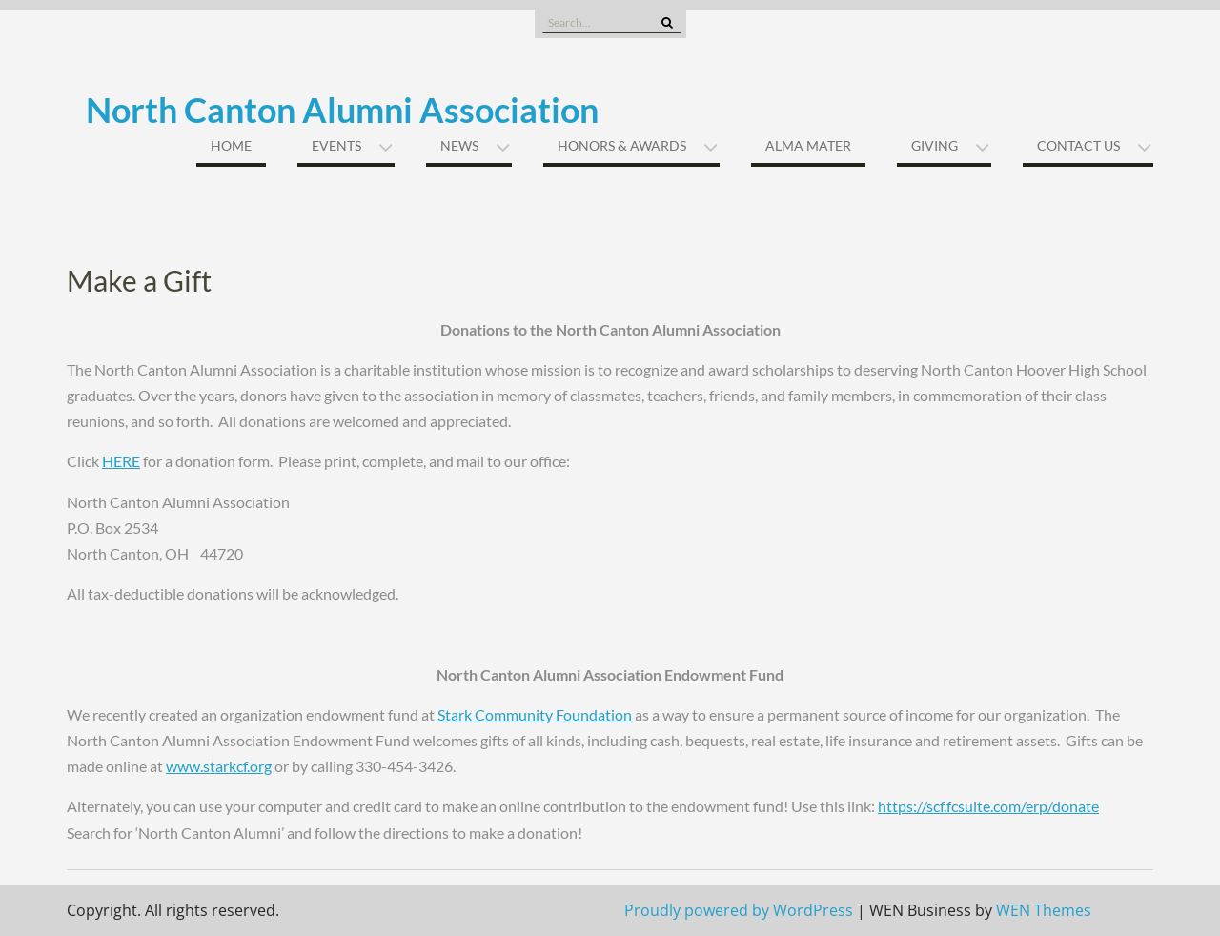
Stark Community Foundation (534, 714)
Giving (934, 145)
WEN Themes (1043, 910)
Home (231, 145)
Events (336, 145)
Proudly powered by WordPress (738, 910)
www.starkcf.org (219, 766)
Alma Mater (808, 145)
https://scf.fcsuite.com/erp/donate (988, 806)
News (459, 145)
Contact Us (1078, 145)
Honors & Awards (622, 145)
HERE (121, 461)
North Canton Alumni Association (342, 110)
